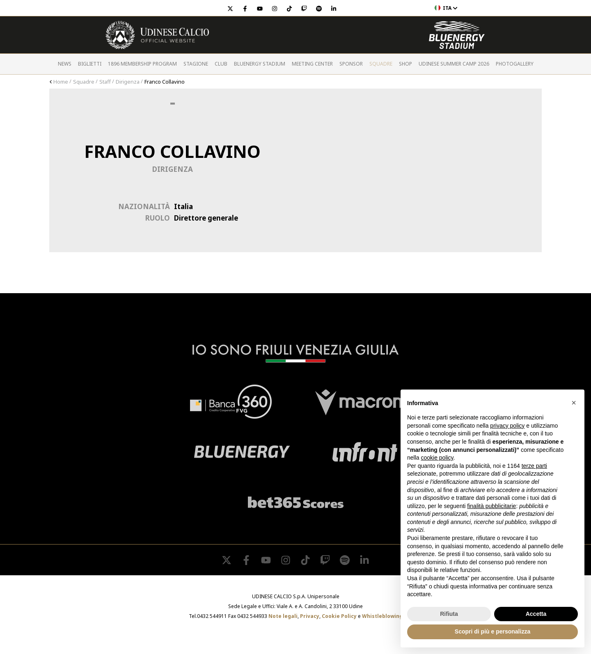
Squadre (380, 63)
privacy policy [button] (507, 425)
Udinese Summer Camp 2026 (454, 63)
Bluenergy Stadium (259, 63)
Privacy (309, 616)
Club (221, 63)
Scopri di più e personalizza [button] (492, 631)
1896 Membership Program (142, 63)
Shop (405, 63)
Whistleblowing (382, 616)
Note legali (283, 616)
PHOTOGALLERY (515, 63)
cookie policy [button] (437, 457)
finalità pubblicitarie (491, 506)
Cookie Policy (339, 616)
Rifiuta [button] (449, 614)
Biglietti (89, 63)
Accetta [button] (536, 614)
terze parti (534, 466)
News (64, 63)
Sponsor (351, 63)
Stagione (195, 63)
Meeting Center (312, 63)
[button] (573, 402)
